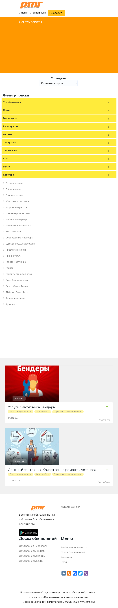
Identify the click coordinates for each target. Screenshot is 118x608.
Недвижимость (12, 231)
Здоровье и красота (15, 207)
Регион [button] (7, 166)
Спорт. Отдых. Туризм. (16, 286)
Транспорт (10, 304)
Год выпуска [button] (10, 118)
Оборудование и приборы (18, 237)
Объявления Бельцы (31, 560)
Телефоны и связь (14, 298)
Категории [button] (9, 174)
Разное (8, 267)
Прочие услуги (12, 255)
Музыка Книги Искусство (17, 225)
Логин (23, 12)
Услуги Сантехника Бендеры (31, 407)
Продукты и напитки (14, 249)
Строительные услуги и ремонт (68, 411)
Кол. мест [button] (8, 134)
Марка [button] (6, 110)
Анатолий (19, 461)
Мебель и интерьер (15, 219)
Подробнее (104, 419)
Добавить (56, 13)
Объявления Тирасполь (33, 546)
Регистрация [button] (10, 126)
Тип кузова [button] (9, 142)
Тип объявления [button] (12, 102)
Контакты (66, 557)
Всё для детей (12, 189)
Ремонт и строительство (17, 273)
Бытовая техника (13, 183)
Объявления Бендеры (32, 556)
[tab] (59, 102)
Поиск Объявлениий (73, 552)
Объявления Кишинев (32, 551)
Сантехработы (30, 22)
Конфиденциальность (74, 547)
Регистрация (38, 12)
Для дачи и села (13, 195)
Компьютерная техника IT (18, 213)
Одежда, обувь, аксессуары (19, 243)
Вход (64, 562)
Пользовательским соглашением (65, 597)
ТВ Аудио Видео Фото (15, 292)
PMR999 (19, 398)
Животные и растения (16, 201)
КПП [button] (5, 158)
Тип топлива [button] (10, 150)
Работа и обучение (14, 261)
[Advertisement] (59, 48)
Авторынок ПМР (70, 507)
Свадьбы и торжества (15, 280)
